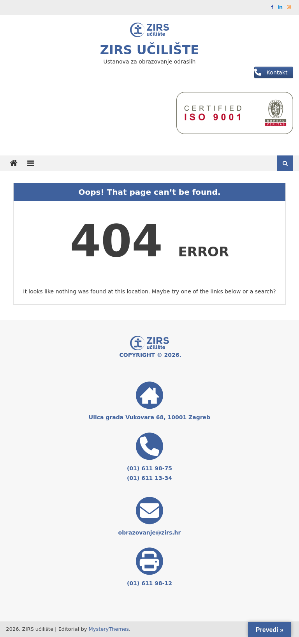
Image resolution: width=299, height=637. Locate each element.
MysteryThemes (109, 629)
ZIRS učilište (149, 49)
